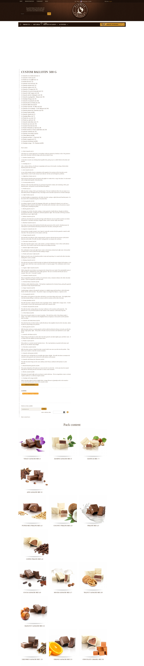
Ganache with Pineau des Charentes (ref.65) (95, 328)
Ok (106, 373)
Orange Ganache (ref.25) (91, 198)
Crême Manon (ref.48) (90, 282)
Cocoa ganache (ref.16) (90, 161)
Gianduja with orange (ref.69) (92, 347)
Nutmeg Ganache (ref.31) (91, 225)
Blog (46, 1)
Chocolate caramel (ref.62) (91, 316)
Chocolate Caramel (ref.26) (91, 206)
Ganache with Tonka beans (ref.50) (93, 290)
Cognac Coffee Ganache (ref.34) (92, 232)
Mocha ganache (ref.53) (90, 296)
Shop (21, 1)
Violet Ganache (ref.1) (90, 109)
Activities (63, 22)
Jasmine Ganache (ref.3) (91, 115)
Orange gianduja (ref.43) (91, 268)
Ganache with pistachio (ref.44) (92, 274)
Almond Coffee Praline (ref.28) (92, 212)
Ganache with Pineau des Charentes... (30, 664)
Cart (112, 9)
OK (40, 14)
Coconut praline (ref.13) (90, 141)
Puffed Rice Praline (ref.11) (91, 135)
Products (27, 22)
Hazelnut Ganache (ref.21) (91, 184)
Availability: (86, 360)
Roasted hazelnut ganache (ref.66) (93, 335)
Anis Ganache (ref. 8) (90, 127)
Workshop (40, 1)
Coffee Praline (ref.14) (90, 155)
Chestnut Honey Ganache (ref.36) (93, 246)
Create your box (112, 22)
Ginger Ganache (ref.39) (91, 253)
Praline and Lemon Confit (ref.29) (93, 218)
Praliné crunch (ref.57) (90, 310)
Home (19, 25)
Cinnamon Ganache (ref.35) (91, 240)
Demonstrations (29, 1)
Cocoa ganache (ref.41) (90, 260)
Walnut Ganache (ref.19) (91, 177)
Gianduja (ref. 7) (89, 121)
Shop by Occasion (50, 22)
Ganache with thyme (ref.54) (91, 304)
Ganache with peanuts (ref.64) (92, 322)
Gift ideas (37, 22)
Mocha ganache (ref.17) (90, 169)
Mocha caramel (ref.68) (90, 341)
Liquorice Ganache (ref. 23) (91, 192)
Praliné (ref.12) (88, 147)
